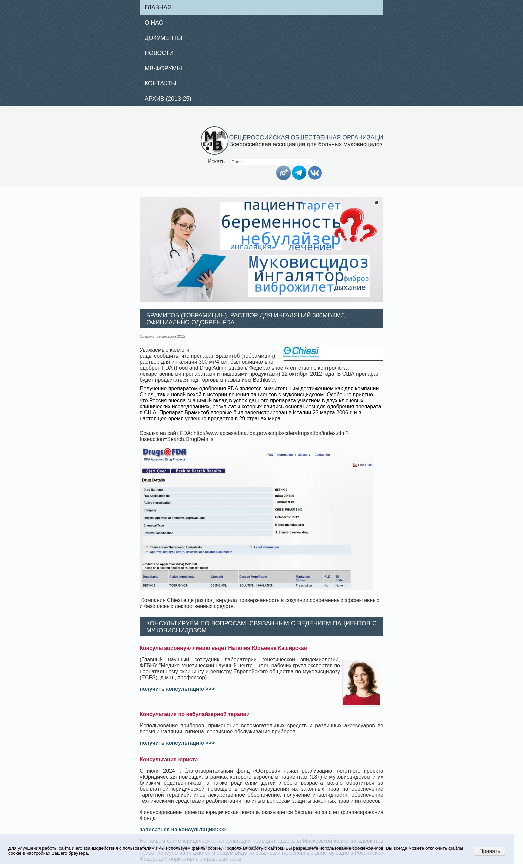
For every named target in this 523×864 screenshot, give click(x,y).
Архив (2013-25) (168, 98)
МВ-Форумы (163, 68)
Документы (163, 38)
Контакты (160, 83)
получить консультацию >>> (177, 689)
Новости (159, 53)
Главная (158, 7)
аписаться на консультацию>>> (184, 829)
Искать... (218, 161)
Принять (489, 851)
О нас (154, 22)
